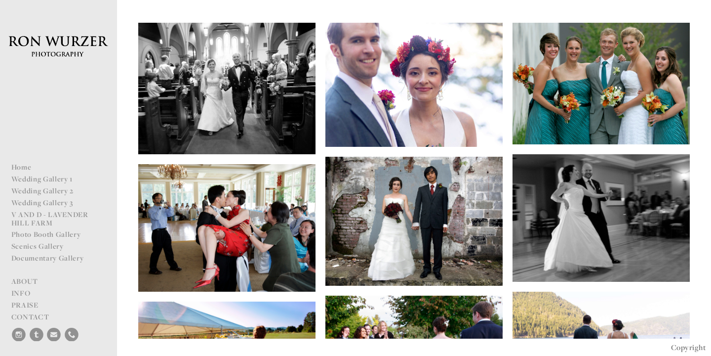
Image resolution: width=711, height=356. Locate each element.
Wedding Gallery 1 (42, 178)
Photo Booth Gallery (46, 234)
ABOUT (24, 281)
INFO (21, 293)
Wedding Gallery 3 (42, 202)
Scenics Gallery (37, 246)
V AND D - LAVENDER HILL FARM (49, 218)
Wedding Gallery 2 (42, 190)
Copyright (688, 347)
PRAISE (25, 305)
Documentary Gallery (47, 258)
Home (21, 167)
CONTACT (30, 316)
